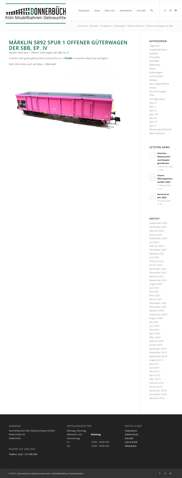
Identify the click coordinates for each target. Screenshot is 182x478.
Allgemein (154, 45)
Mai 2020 (154, 329)
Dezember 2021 (157, 268)
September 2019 (158, 356)
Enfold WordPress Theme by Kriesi (67, 473)
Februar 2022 (156, 261)
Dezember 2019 (157, 348)
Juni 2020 (154, 325)
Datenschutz (131, 434)
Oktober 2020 (156, 310)
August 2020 (156, 318)
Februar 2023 (156, 246)
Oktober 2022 (156, 253)
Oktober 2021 (156, 276)
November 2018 (158, 394)
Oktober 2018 (156, 398)
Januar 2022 (155, 265)
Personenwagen (158, 91)
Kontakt (129, 438)
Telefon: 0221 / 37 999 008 (23, 454)
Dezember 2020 (157, 303)
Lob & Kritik (131, 442)
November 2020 (158, 306)
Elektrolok (154, 64)
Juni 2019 (154, 367)
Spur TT (153, 121)
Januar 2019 (155, 386)
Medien (153, 80)
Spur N (153, 118)
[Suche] (151, 10)
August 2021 (156, 283)
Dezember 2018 (157, 390)
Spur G (153, 110)
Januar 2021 (155, 299)
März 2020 (154, 337)
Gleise (152, 68)
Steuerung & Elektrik (160, 129)
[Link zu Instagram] (170, 10)
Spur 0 (152, 102)
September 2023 (158, 238)
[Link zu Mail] (175, 10)
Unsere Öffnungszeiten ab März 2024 (164, 178)
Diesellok (154, 60)
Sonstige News (157, 99)
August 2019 (156, 360)
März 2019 (154, 379)
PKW (151, 95)
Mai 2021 (154, 291)
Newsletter (131, 445)
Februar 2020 (156, 341)
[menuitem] (84, 10)
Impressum (131, 430)
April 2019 (154, 375)
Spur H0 (153, 114)
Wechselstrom (157, 133)
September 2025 (158, 223)
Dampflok (154, 57)
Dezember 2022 (157, 249)
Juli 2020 (153, 322)
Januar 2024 (155, 234)
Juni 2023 (154, 242)
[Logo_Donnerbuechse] (35, 13)
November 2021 (158, 272)
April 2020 (154, 333)
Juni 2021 (154, 287)
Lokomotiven (156, 76)
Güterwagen (155, 72)
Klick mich (50, 64)
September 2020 (158, 314)
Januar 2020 (155, 344)
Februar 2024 (156, 230)
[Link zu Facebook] (165, 10)
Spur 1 (152, 106)
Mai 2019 (154, 371)
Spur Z (152, 125)
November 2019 (158, 352)
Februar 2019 (156, 382)
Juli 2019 (153, 364)
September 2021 (158, 280)
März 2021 (154, 295)
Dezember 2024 (157, 227)
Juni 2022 (154, 257)
